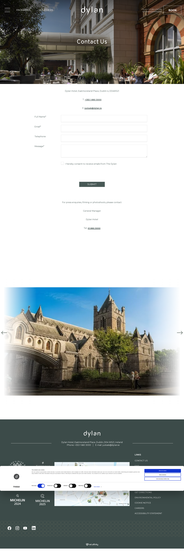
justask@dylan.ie (93, 108)
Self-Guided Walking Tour (150, 482)
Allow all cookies (162, 531)
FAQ (137, 466)
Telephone (40, 136)
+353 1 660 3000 (93, 99)
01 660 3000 (94, 228)
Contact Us (141, 460)
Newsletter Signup (146, 471)
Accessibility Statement (148, 513)
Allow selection (162, 535)
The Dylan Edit (143, 476)
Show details (97, 547)
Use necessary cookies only (162, 539)
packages (22, 10)
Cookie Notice (143, 503)
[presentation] (80, 174)
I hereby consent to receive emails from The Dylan (91, 164)
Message (39, 146)
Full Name (40, 117)
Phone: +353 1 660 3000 (79, 445)
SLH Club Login (138, 9)
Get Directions (143, 492)
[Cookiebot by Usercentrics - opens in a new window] (16, 547)
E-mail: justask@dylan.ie (107, 445)
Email (37, 126)
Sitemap (139, 487)
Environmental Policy (148, 497)
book (173, 10)
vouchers (45, 10)
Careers (139, 508)
